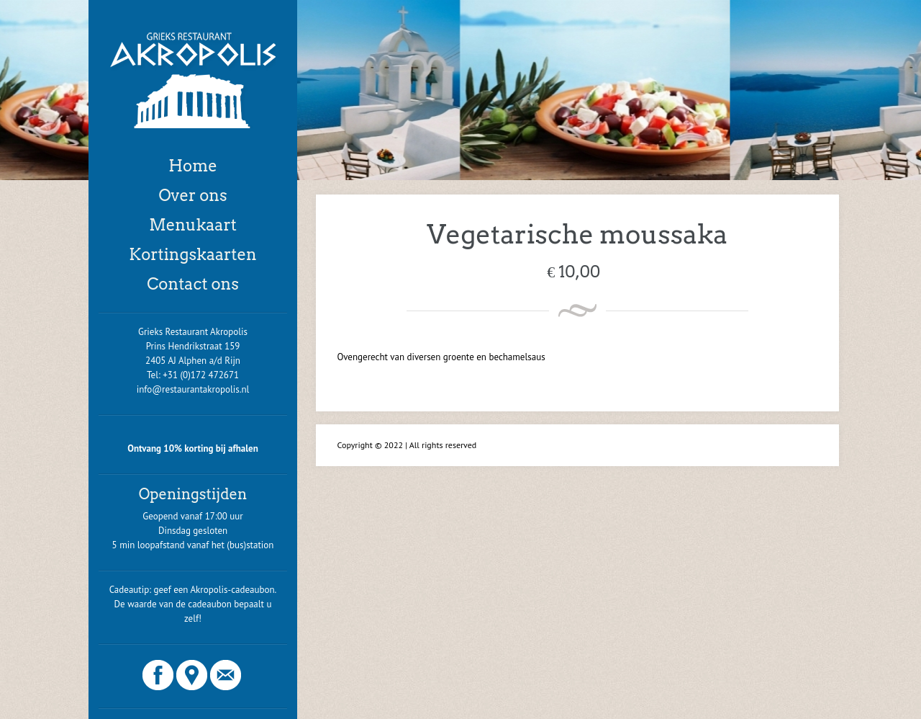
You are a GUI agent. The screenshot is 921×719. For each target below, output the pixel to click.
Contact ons (193, 283)
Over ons (192, 195)
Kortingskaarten (192, 254)
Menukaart (193, 224)
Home (192, 165)
